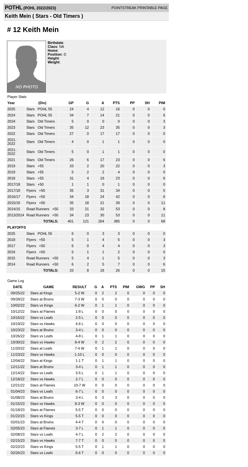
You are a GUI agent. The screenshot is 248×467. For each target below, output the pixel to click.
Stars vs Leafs (41, 318)
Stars (31, 109)
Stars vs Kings (41, 305)
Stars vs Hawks (42, 324)
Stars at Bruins (42, 299)
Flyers (31, 190)
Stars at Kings (41, 293)
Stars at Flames (42, 311)
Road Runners (38, 209)
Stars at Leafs (41, 348)
